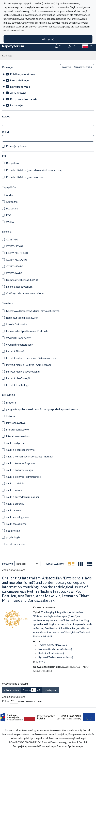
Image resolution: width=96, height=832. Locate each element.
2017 (42, 662)
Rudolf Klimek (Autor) (51, 653)
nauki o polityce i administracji (23, 476)
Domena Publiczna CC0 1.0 (22, 279)
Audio (9, 194)
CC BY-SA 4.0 (14, 273)
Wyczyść (66, 66)
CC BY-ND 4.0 (14, 266)
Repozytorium (13, 46)
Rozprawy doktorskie (23, 99)
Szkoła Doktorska (16, 324)
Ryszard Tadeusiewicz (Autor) (55, 657)
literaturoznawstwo (17, 429)
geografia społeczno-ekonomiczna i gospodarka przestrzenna (42, 409)
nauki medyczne (15, 442)
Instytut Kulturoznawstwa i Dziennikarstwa (31, 358)
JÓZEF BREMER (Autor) (52, 645)
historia (10, 416)
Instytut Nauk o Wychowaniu (23, 371)
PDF (8, 215)
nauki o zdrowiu (15, 503)
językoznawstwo (16, 422)
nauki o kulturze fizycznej (20, 463)
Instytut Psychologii (17, 385)
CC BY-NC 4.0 (14, 246)
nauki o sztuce (14, 490)
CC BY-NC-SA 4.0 (16, 259)
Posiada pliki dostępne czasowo (24, 177)
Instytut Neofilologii (18, 378)
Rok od (6, 116)
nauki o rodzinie (15, 483)
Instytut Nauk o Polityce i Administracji (28, 364)
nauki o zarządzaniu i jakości (22, 496)
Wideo (10, 221)
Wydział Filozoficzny (18, 337)
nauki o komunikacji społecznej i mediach (29, 456)
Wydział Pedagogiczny (19, 344)
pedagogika (13, 530)
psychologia (13, 537)
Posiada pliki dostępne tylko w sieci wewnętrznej (34, 170)
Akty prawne (18, 92)
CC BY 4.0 (12, 239)
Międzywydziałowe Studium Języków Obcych (32, 310)
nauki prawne (13, 510)
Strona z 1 (31, 690)
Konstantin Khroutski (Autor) (55, 649)
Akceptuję (48, 38)
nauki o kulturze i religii (19, 469)
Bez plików (12, 162)
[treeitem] (48, 74)
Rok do (6, 131)
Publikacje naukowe (22, 74)
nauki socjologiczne (17, 517)
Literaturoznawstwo (17, 436)
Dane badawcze (20, 86)
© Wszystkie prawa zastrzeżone (24, 293)
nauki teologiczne (16, 523)
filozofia (11, 402)
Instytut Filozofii (15, 351)
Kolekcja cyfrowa (16, 146)
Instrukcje (16, 105)
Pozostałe (12, 208)
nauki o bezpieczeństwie (20, 449)
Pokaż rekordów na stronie (22, 701)
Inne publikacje (19, 80)
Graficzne (12, 201)
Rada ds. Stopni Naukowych (22, 317)
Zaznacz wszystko (83, 66)
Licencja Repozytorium (19, 286)
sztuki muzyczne (15, 544)
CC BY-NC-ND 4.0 (17, 252)
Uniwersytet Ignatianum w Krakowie (27, 331)
